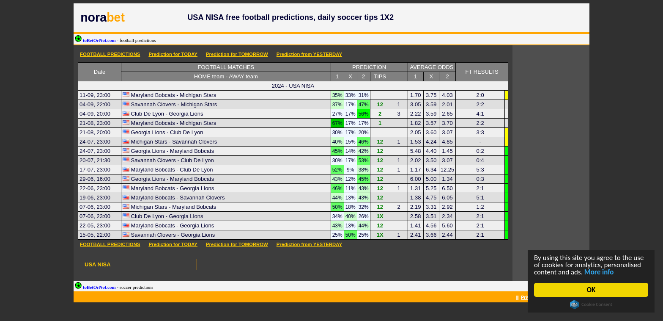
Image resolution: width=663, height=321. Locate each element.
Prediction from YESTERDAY (309, 54)
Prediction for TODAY (172, 54)
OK (591, 289)
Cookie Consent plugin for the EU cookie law (591, 304)
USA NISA (98, 264)
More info (599, 272)
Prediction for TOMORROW (237, 54)
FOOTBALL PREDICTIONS (110, 54)
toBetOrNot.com (115, 40)
